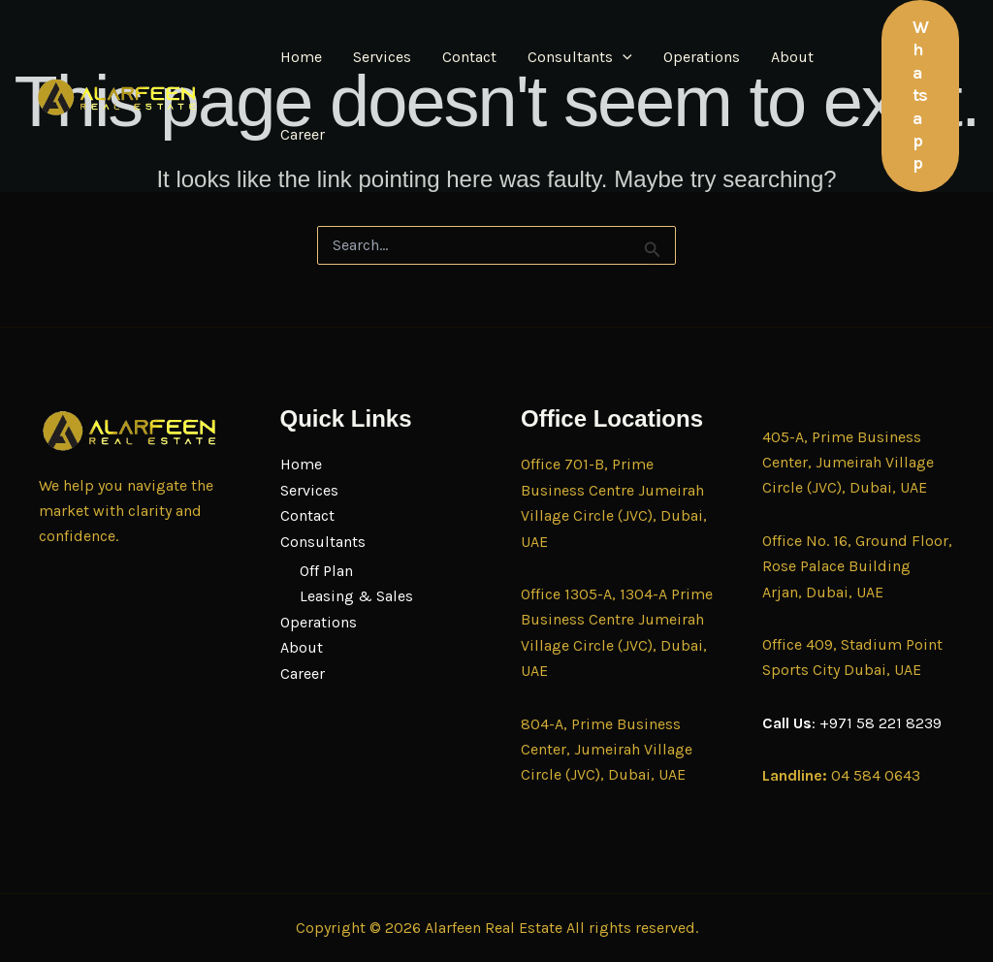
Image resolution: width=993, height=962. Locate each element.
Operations (701, 57)
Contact (469, 57)
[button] (622, 57)
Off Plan (326, 570)
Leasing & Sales (356, 596)
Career (302, 134)
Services (382, 57)
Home (301, 57)
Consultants (580, 57)
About (792, 57)
